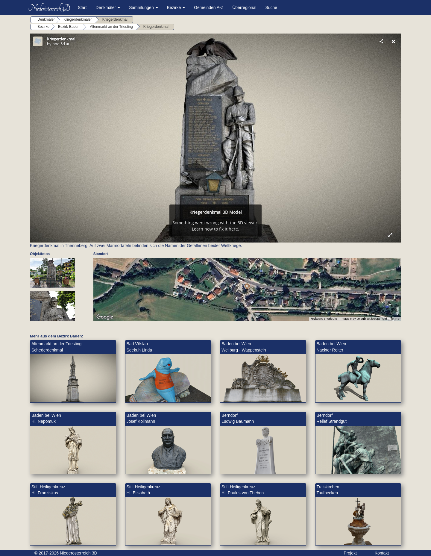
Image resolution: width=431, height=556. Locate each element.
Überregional (244, 7)
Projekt (350, 553)
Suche (271, 7)
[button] (247, 286)
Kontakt (382, 553)
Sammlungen (143, 7)
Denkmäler (108, 7)
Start (82, 7)
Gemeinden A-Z (208, 7)
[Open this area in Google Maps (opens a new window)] (105, 317)
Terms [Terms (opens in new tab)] (395, 318)
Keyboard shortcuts (323, 318)
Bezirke (176, 7)
